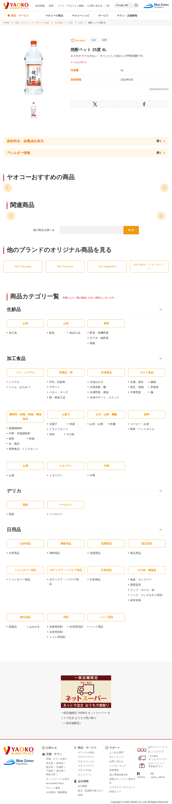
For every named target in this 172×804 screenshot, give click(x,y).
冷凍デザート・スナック (104, 397)
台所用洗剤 (56, 632)
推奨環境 (114, 770)
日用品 (14, 529)
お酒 (71, 22)
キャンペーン (85, 774)
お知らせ (51, 747)
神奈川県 (50, 774)
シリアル (14, 382)
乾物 (31, 438)
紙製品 (13, 626)
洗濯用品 (95, 553)
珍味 (52, 434)
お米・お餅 (96, 424)
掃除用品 (54, 553)
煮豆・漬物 (137, 387)
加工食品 (59, 22)
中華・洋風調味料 (19, 433)
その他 (70, 434)
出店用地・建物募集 (56, 792)
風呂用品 (135, 553)
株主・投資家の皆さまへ (91, 790)
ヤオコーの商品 (54, 15)
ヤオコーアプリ (86, 765)
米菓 (72, 424)
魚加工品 (75, 332)
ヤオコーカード (86, 756)
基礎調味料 (15, 428)
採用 (51, 5)
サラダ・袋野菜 (99, 338)
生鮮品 (14, 309)
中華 (92, 475)
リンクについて (117, 765)
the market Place (55, 783)
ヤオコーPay (84, 770)
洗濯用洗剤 (56, 626)
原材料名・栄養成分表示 (25, 141)
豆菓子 (53, 424)
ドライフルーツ (58, 429)
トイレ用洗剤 (57, 637)
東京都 (59, 770)
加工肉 (13, 332)
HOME (6, 22)
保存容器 (135, 600)
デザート (54, 387)
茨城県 (59, 767)
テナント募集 (53, 788)
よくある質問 (116, 752)
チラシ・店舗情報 (127, 15)
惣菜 (11, 514)
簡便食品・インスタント (23, 448)
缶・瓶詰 (14, 443)
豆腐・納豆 (137, 382)
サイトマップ (116, 756)
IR (107, 5)
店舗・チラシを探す (56, 758)
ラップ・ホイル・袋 (142, 590)
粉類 (11, 438)
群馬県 (59, 763)
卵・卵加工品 (57, 397)
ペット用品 (96, 626)
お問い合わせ (95, 5)
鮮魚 (52, 332)
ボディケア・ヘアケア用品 (64, 581)
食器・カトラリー (141, 579)
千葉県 (49, 770)
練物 (153, 382)
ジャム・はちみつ (19, 387)
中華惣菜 (135, 392)
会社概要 (82, 786)
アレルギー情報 (18, 153)
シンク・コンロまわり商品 (146, 595)
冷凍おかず (96, 382)
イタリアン (56, 475)
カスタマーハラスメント (122, 787)
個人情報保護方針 (118, 774)
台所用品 (14, 553)
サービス (103, 15)
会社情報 (40, 5)
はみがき (34, 626)
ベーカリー (56, 514)
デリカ (14, 491)
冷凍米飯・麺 (98, 387)
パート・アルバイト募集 (71, 5)
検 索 (131, 230)
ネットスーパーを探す (58, 779)
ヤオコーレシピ (81, 15)
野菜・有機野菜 (99, 332)
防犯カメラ (115, 791)
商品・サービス (22, 22)
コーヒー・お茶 (139, 424)
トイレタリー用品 (19, 579)
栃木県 (49, 767)
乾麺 (112, 424)
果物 (92, 343)
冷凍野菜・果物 (99, 392)
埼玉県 (49, 763)
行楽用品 (95, 579)
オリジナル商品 (86, 752)
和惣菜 (154, 387)
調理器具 (135, 584)
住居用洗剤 (76, 626)
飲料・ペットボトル (142, 429)
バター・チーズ (58, 392)
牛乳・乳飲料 (57, 382)
